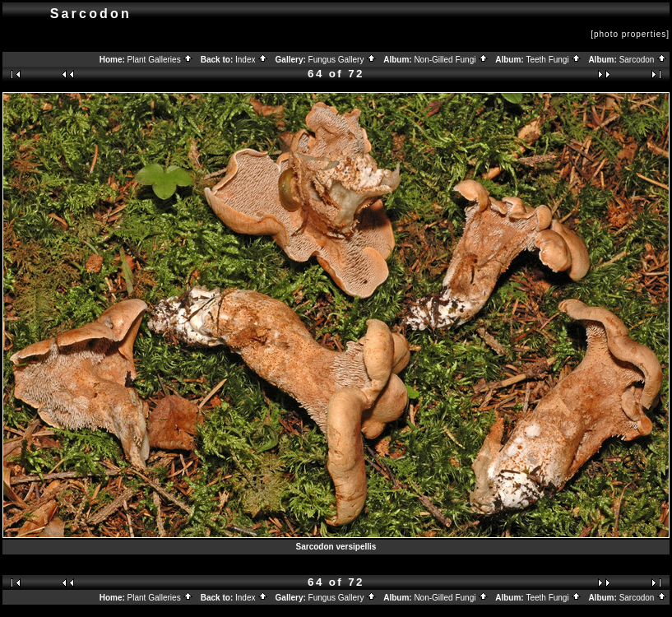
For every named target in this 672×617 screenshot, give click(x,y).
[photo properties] (630, 34)
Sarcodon (643, 59)
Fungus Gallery (343, 59)
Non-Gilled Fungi (451, 59)
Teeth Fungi (554, 59)
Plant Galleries (160, 59)
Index (251, 59)
